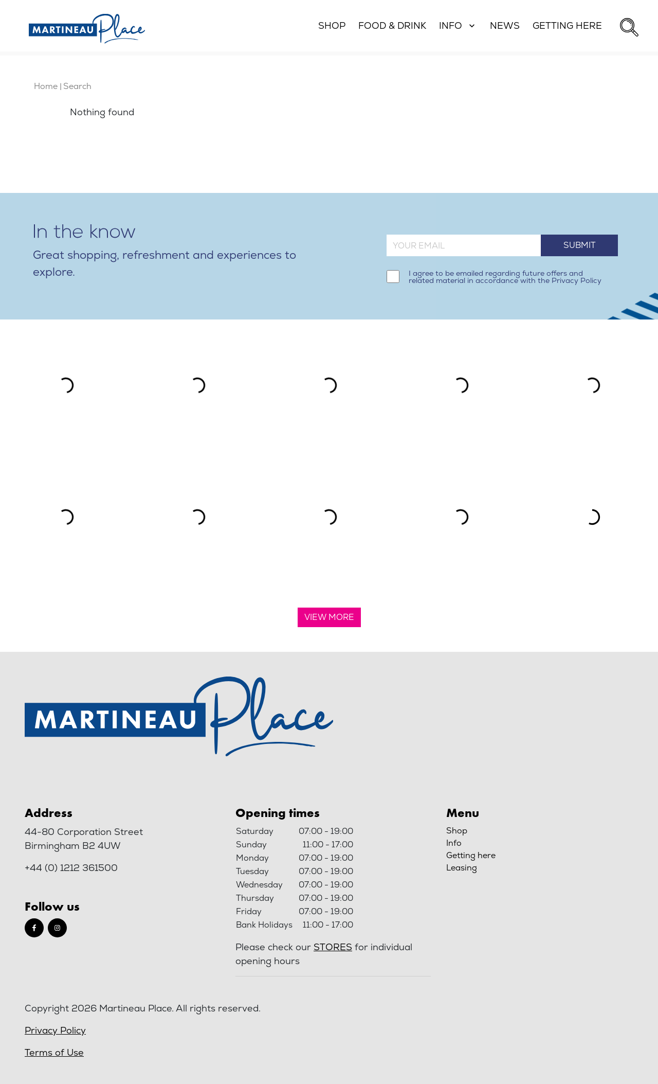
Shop (456, 830)
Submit (579, 245)
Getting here (471, 855)
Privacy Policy (55, 1030)
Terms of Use (54, 1052)
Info (454, 843)
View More (329, 617)
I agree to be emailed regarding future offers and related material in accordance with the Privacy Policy (505, 277)
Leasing (461, 867)
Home (46, 86)
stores (333, 947)
